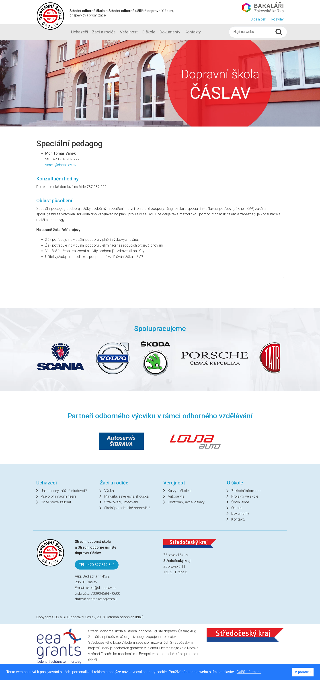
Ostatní (236, 508)
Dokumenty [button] (169, 32)
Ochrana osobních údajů (125, 617)
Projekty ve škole (244, 496)
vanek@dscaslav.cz (61, 165)
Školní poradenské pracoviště (127, 508)
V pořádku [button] (302, 672)
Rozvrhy (277, 19)
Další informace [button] (249, 672)
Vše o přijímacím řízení (58, 496)
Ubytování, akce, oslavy (186, 502)
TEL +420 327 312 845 (97, 565)
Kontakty (238, 519)
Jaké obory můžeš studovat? (64, 491)
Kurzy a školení (179, 491)
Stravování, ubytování (121, 502)
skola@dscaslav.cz (101, 588)
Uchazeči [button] (79, 32)
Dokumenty (240, 513)
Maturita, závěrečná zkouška (126, 496)
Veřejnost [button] (129, 32)
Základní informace (246, 491)
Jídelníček (258, 19)
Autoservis (176, 496)
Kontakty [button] (193, 32)
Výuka (109, 491)
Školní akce (240, 502)
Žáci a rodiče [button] (104, 32)
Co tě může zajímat (56, 502)
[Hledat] (253, 32)
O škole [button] (148, 32)
